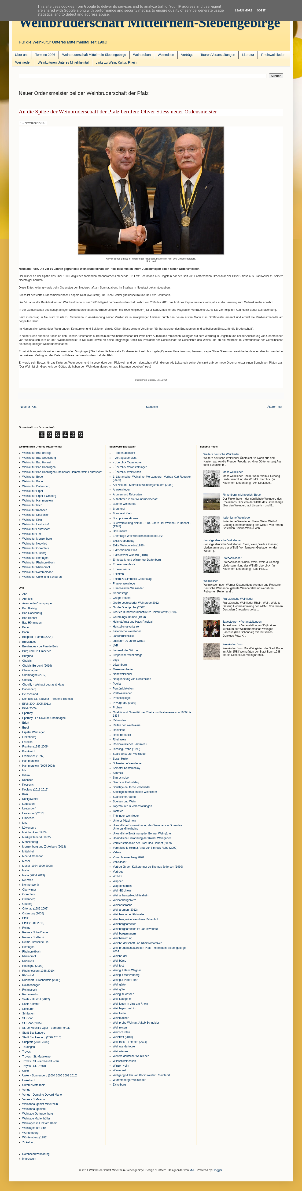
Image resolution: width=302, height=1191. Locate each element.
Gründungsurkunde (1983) (129, 617)
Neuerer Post (28, 406)
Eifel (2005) (29, 708)
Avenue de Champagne (37, 603)
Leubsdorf (28, 803)
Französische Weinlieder (128, 588)
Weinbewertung (122, 938)
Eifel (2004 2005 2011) (36, 703)
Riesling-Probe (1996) (126, 749)
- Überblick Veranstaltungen (130, 467)
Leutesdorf (29, 808)
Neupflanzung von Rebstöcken (132, 679)
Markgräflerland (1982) (36, 837)
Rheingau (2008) (32, 965)
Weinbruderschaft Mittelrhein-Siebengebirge (149, 22)
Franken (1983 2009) (35, 746)
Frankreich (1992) (33, 756)
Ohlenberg (28, 899)
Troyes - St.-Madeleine (36, 1056)
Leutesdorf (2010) (33, 813)
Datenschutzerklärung (36, 1154)
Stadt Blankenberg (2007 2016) (41, 1037)
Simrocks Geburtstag (126, 782)
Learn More (243, 10)
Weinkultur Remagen (35, 557)
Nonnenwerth (30, 884)
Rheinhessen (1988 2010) (38, 970)
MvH (192, 1170)
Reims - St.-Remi (33, 937)
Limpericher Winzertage (128, 655)
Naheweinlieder (122, 674)
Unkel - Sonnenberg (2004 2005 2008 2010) (49, 1075)
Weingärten (120, 984)
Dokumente (120, 531)
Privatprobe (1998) (124, 702)
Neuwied (27, 880)
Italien (26, 775)
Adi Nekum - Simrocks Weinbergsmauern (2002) (143, 485)
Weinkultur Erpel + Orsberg (39, 496)
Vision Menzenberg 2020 (128, 857)
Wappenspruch (122, 886)
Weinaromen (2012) (125, 909)
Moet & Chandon (32, 856)
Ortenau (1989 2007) (35, 908)
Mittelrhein (28, 851)
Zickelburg (28, 1142)
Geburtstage (120, 593)
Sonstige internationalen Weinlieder (135, 792)
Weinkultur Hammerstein (37, 500)
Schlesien (28, 1013)
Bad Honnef (29, 618)
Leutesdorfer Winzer (125, 650)
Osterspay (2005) (33, 913)
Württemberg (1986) (34, 1137)
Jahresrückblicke (123, 636)
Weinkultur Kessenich (35, 514)
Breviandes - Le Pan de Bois (40, 646)
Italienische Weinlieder (127, 631)
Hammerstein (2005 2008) (38, 765)
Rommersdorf (30, 994)
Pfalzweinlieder (122, 693)
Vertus (26, 1089)
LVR (115, 645)
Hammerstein (30, 760)
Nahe (25, 870)
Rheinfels (28, 961)
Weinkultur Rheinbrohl (36, 567)
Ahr (24, 594)
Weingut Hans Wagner (127, 970)
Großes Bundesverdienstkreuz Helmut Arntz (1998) (145, 612)
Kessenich (28, 784)
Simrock (118, 773)
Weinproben (142, 55)
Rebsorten (119, 720)
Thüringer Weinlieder (126, 815)
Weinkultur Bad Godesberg (39, 457)
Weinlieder (23, 62)
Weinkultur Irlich (32, 505)
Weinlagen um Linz (34, 1128)
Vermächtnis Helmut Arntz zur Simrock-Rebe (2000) (145, 847)
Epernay (27, 713)
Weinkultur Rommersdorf (37, 572)
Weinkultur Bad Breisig (36, 453)
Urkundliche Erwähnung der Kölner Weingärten (142, 838)
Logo (116, 659)
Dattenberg (29, 689)
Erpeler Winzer (122, 569)
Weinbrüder (120, 956)
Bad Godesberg (32, 613)
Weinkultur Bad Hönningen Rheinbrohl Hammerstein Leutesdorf (62, 472)
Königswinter (30, 799)
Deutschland (30, 694)
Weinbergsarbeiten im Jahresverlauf (135, 929)
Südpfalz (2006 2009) (35, 1042)
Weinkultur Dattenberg (36, 486)
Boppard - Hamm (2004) (37, 637)
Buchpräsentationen (125, 518)
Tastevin (118, 811)
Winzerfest (119, 1070)
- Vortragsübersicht (124, 457)
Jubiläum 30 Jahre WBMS (129, 640)
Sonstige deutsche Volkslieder (131, 787)
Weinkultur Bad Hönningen (39, 467)
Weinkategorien (122, 998)
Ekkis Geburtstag (123, 540)
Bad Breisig (29, 608)
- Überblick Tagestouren (128, 462)
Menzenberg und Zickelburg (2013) (44, 846)
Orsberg (27, 904)
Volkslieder (119, 862)
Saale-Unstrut (30, 1004)
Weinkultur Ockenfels (35, 548)
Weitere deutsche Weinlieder (131, 1056)
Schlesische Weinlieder (127, 763)
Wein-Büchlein (122, 890)
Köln (25, 794)
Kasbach (27, 780)
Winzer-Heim (121, 1065)
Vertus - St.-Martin (33, 1099)
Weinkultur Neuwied (34, 543)
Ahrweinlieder (121, 489)
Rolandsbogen (31, 985)
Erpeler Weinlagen (33, 732)
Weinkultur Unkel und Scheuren (42, 576)
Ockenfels (28, 894)
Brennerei (119, 508)
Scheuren (28, 1009)
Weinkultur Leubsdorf (35, 524)
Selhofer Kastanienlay (126, 768)
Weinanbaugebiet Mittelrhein (40, 1104)
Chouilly (27, 680)
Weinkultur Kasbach (34, 510)
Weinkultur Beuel (33, 476)
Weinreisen (166, 55)
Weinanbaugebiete (34, 1109)
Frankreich (29, 751)
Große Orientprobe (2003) (129, 607)
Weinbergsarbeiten (124, 924)
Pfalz (25, 918)
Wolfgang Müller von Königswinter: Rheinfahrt (141, 1075)
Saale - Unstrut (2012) (36, 999)
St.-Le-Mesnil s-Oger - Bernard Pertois (46, 1027)
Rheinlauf (119, 730)
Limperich (28, 818)
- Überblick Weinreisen (127, 472)
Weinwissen (120, 1051)
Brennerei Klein (122, 513)
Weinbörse (119, 960)
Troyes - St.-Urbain (34, 1066)
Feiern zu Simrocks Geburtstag (132, 579)
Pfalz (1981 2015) (33, 923)
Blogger (217, 1170)
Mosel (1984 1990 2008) (37, 865)
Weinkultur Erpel (32, 491)
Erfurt (25, 722)
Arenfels (27, 598)
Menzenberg (30, 842)
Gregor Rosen (121, 597)
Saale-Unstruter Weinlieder (130, 753)
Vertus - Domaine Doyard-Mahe (42, 1094)
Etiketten (118, 574)
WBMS (117, 876)
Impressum (29, 1158)
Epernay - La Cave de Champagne (44, 718)
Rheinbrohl (29, 956)
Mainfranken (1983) (34, 832)
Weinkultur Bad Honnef (36, 462)
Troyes (26, 1051)
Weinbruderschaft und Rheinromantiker (137, 943)
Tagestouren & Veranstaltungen (132, 806)
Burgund (27, 656)
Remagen (28, 947)
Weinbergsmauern (124, 933)
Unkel (25, 1070)
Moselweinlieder (123, 669)
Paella (117, 683)
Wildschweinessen (124, 1061)
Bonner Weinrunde (124, 503)
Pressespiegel (121, 698)
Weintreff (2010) (123, 1037)
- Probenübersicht (124, 453)
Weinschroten (121, 1032)
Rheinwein (119, 739)
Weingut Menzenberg (126, 975)
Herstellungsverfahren (126, 626)
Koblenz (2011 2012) (35, 789)
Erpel (25, 727)
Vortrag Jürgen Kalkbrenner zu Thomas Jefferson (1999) (148, 866)
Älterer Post (274, 406)
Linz (24, 822)
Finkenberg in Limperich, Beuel (242, 494)
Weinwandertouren (124, 1046)
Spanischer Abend (124, 796)
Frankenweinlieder (124, 583)
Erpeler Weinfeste (124, 564)
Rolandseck (29, 989)
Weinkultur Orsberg (34, 553)
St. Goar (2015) (32, 1023)
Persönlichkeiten (123, 688)
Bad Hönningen (32, 622)
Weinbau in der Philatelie (128, 914)
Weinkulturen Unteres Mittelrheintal (63, 62)
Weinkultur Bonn (32, 481)
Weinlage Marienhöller (36, 1118)
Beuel (25, 627)
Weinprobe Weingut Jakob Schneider (136, 1022)
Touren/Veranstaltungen (218, 55)
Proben (117, 707)
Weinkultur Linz (31, 534)
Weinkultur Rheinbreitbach (38, 562)
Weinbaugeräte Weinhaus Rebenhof (135, 919)
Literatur (248, 55)
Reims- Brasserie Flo (35, 942)
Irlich (25, 770)
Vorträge (187, 55)
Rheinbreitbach (31, 951)
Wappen (118, 881)
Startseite (152, 406)
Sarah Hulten (121, 758)
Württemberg (30, 1132)
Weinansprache (122, 905)
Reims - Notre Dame (35, 932)
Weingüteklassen (123, 994)
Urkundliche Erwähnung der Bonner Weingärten (143, 833)
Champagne (29, 670)
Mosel (26, 861)
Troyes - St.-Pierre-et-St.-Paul (40, 1061)
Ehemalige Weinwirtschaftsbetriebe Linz (138, 536)
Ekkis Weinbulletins (125, 550)
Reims (26, 927)
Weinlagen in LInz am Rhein (39, 1123)
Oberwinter (29, 889)
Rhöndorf (28, 975)
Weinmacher (121, 1018)
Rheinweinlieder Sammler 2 (130, 744)
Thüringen (28, 1047)
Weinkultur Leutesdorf (36, 529)
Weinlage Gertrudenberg (37, 1113)
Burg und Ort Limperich (36, 651)
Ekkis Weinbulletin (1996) (128, 545)
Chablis (27, 660)
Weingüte (119, 989)
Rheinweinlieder (273, 55)
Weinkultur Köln (32, 519)
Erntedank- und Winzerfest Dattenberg (137, 559)
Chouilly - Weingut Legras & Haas (43, 684)
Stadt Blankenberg (33, 1032)
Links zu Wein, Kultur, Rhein (116, 62)
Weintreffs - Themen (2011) (130, 1041)
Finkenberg (29, 737)
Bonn (25, 632)
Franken (27, 741)
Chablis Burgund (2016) (37, 665)
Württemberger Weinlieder (129, 1080)
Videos (117, 852)
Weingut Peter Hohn (125, 980)
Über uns (21, 55)
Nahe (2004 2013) (33, 875)
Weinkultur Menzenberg (37, 538)
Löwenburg (29, 827)
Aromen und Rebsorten (127, 494)
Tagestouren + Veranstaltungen (242, 621)
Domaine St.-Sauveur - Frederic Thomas (47, 698)
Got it (261, 10)
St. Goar (27, 1018)
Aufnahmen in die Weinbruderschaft (135, 499)
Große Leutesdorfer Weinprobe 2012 (136, 602)
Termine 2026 (45, 55)
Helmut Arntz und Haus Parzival (132, 621)
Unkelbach (29, 1080)
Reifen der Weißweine (126, 725)
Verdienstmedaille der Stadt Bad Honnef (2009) (142, 843)
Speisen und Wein (124, 801)
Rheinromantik (122, 734)
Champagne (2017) (34, 675)
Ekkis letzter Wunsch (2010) (130, 555)
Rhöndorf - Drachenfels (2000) (41, 980)
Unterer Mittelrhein (33, 1085)
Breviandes (29, 641)
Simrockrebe (121, 777)
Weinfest (118, 965)
